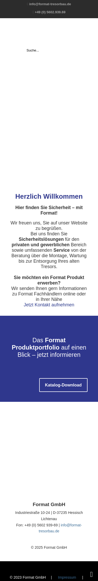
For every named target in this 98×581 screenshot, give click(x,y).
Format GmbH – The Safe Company (49, 33)
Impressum (67, 577)
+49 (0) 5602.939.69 (50, 12)
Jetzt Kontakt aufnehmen (49, 304)
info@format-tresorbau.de (50, 4)
